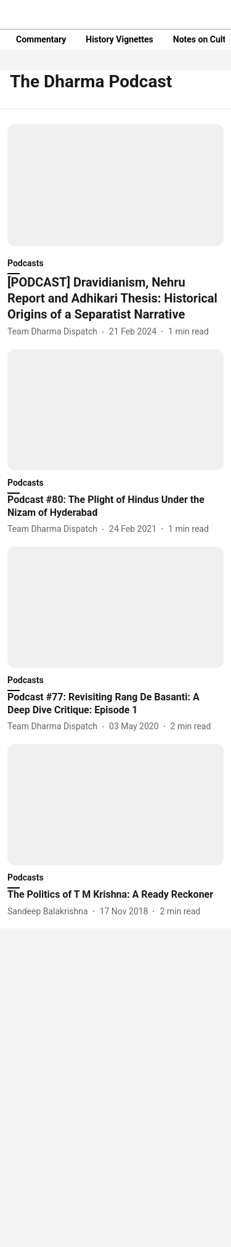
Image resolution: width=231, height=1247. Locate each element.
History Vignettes (119, 39)
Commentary (41, 39)
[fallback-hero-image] (115, 184)
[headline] (115, 298)
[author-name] (54, 331)
